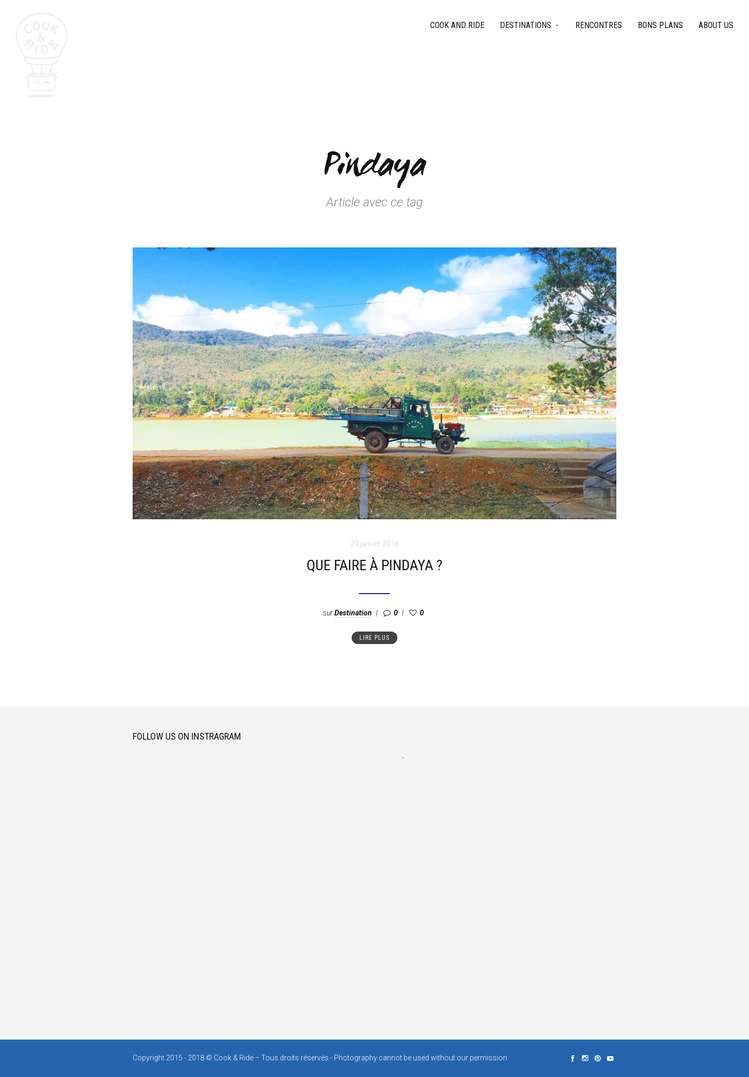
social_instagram (585, 1058)
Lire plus (374, 637)
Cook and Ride (457, 25)
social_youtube (610, 1058)
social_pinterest (597, 1058)
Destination (353, 613)
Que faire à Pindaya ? (374, 565)
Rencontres (598, 25)
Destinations (525, 25)
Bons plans (660, 25)
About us (716, 25)
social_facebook (572, 1058)
